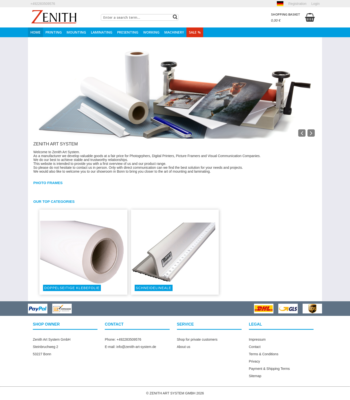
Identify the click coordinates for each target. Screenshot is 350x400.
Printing (53, 32)
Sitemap (255, 376)
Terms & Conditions (263, 354)
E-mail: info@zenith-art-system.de (130, 347)
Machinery (174, 32)
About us (183, 347)
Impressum (257, 339)
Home (35, 32)
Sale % (195, 32)
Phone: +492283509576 (123, 339)
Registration (297, 4)
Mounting (76, 32)
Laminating (101, 32)
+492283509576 (42, 4)
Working (151, 32)
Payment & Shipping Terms (269, 369)
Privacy (254, 361)
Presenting (127, 32)
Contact (255, 347)
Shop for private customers (197, 339)
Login (315, 4)
